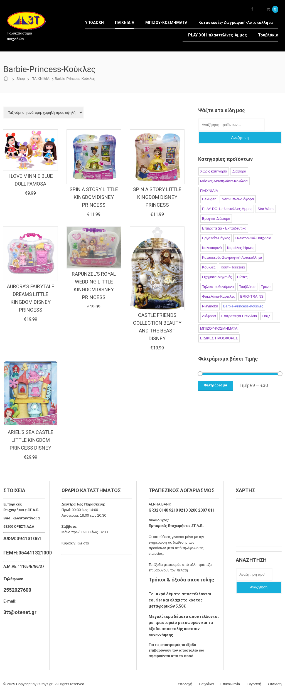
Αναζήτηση (240, 137)
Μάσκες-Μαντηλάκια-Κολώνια (223, 181)
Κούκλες (208, 267)
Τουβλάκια (268, 35)
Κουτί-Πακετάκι (233, 267)
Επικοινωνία (230, 684)
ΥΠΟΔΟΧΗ (94, 22)
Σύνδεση (275, 684)
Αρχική (7, 79)
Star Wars (265, 209)
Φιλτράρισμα (215, 385)
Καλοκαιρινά (212, 248)
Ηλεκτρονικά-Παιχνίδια (253, 238)
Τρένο (266, 287)
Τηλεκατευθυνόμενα (218, 287)
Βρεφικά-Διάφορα (216, 218)
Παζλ (266, 316)
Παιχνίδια (206, 684)
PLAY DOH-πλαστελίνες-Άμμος (217, 35)
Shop (20, 79)
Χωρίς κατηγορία (213, 171)
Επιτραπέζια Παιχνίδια (239, 316)
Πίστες (242, 277)
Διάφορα (239, 171)
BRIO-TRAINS (252, 296)
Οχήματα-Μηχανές (217, 277)
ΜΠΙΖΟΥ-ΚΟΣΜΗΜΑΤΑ (166, 22)
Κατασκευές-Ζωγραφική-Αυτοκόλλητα (235, 22)
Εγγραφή (254, 684)
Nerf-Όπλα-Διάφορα (238, 199)
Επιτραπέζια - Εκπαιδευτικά (224, 228)
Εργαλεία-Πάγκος (216, 238)
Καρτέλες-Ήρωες (240, 248)
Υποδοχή (185, 684)
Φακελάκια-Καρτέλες (218, 296)
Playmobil (210, 306)
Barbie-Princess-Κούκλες (243, 306)
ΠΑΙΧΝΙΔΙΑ (124, 22)
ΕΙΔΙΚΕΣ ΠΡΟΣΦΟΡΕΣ (219, 338)
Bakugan (209, 199)
